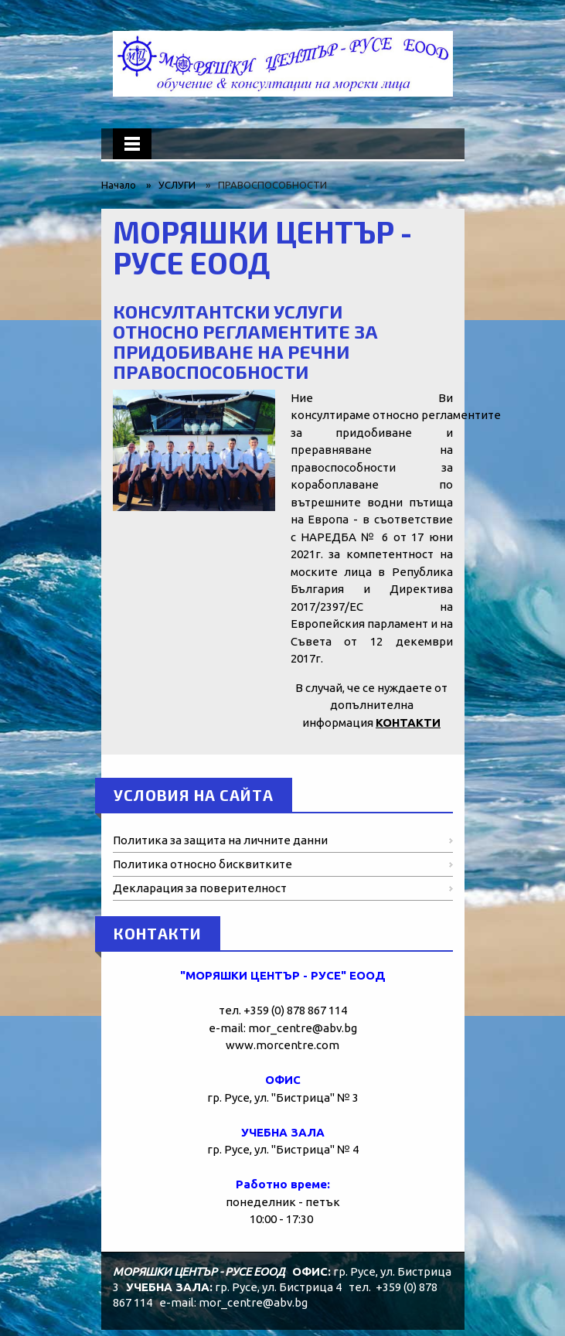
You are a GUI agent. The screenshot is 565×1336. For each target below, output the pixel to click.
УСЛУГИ (177, 184)
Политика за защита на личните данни (220, 840)
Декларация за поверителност (200, 888)
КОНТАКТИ (408, 722)
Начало (118, 184)
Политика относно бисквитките (202, 864)
